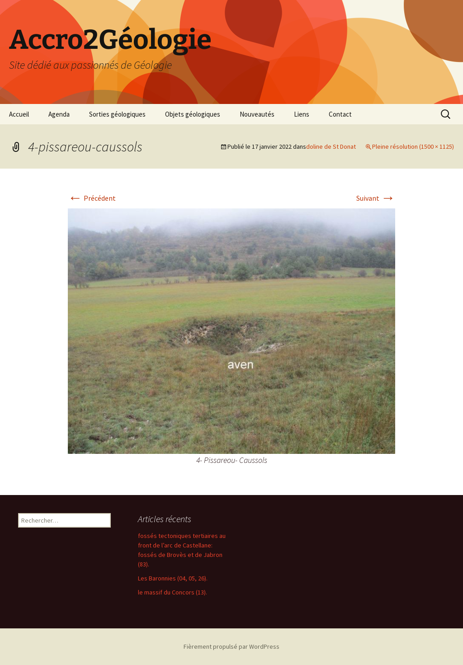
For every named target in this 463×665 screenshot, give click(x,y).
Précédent (92, 198)
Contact (340, 114)
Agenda (59, 114)
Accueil (19, 114)
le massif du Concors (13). (172, 592)
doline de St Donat (331, 146)
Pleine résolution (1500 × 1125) (413, 146)
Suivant (375, 198)
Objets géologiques (192, 114)
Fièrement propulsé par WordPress (231, 646)
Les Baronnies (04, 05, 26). (173, 578)
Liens (301, 114)
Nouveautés (257, 114)
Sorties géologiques (117, 114)
